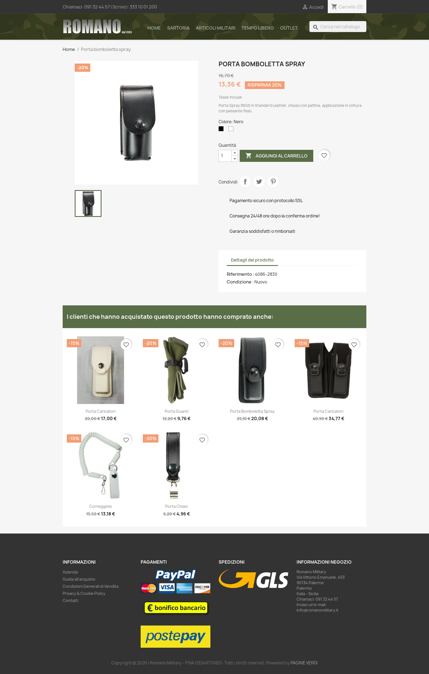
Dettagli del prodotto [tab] (252, 260)
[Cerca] (337, 26)
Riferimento (240, 274)
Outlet (289, 28)
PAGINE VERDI (304, 663)
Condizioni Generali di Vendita (90, 586)
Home (154, 28)
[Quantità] (225, 156)
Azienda (70, 572)
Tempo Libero (258, 28)
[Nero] (222, 130)
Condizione (239, 282)
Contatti (70, 600)
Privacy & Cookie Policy (84, 593)
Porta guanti (177, 411)
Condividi (245, 181)
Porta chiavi (176, 506)
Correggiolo (100, 506)
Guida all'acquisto (79, 579)
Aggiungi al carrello (276, 155)
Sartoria (178, 28)
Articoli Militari (215, 28)
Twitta (259, 181)
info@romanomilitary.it (317, 610)
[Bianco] (232, 130)
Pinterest (273, 181)
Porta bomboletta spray (252, 411)
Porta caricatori (100, 411)
